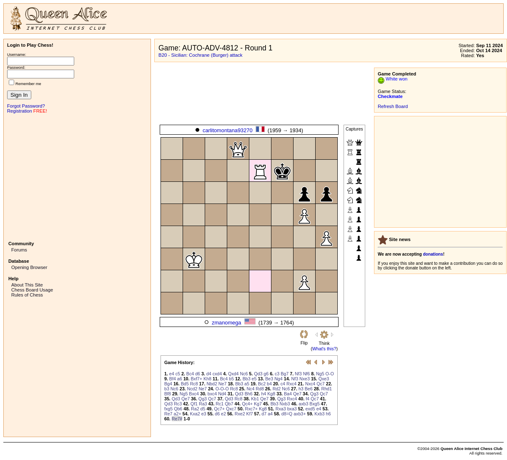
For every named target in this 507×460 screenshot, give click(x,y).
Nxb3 (285, 403)
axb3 (303, 403)
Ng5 (320, 373)
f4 (307, 398)
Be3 (269, 378)
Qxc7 (231, 408)
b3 (166, 388)
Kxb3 (319, 413)
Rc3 (178, 403)
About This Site (27, 284)
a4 (270, 413)
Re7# (177, 418)
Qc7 (320, 383)
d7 (263, 413)
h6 (328, 413)
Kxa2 (195, 413)
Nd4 (222, 393)
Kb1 (255, 398)
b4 (269, 383)
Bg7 (285, 373)
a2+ (177, 413)
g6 (266, 373)
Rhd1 (326, 388)
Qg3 (314, 393)
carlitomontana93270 (228, 130)
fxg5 (168, 408)
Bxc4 (194, 393)
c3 (277, 373)
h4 (263, 393)
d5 (203, 408)
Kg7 (258, 403)
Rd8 (260, 388)
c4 (283, 383)
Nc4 (250, 388)
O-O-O (222, 388)
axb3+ (300, 413)
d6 (197, 373)
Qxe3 (324, 378)
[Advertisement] (77, 176)
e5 (254, 378)
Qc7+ (219, 408)
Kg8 (271, 393)
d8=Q (286, 413)
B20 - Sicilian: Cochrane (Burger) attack (200, 55)
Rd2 (277, 388)
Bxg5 (314, 403)
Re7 (168, 413)
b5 (231, 378)
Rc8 (194, 383)
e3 (203, 413)
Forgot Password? (26, 105)
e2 (223, 413)
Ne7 (222, 383)
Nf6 (306, 373)
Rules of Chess (27, 294)
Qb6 (178, 408)
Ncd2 (192, 388)
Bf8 (167, 393)
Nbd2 (211, 383)
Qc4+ (247, 403)
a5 (246, 383)
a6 (179, 378)
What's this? (324, 348)
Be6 (309, 388)
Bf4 (172, 378)
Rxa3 (281, 408)
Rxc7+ (251, 408)
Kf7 (249, 413)
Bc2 (262, 383)
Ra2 (195, 408)
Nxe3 (304, 378)
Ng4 (278, 378)
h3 (301, 388)
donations (433, 254)
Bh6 (249, 393)
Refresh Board (393, 106)
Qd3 (258, 373)
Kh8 (207, 378)
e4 (171, 373)
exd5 (310, 408)
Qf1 (194, 403)
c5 (178, 373)
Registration (19, 110)
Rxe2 (240, 413)
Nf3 (298, 373)
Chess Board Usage (32, 289)
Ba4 (288, 393)
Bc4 (190, 373)
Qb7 (229, 403)
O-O (330, 373)
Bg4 (168, 383)
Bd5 (185, 383)
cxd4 (217, 373)
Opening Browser (29, 267)
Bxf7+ (196, 378)
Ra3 (203, 403)
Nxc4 (310, 383)
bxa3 (292, 408)
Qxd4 (233, 373)
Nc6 (244, 373)
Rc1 (219, 403)
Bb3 (247, 378)
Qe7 (297, 393)
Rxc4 (291, 383)
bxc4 (212, 393)
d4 (208, 373)
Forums (19, 249)
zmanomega (226, 322)
